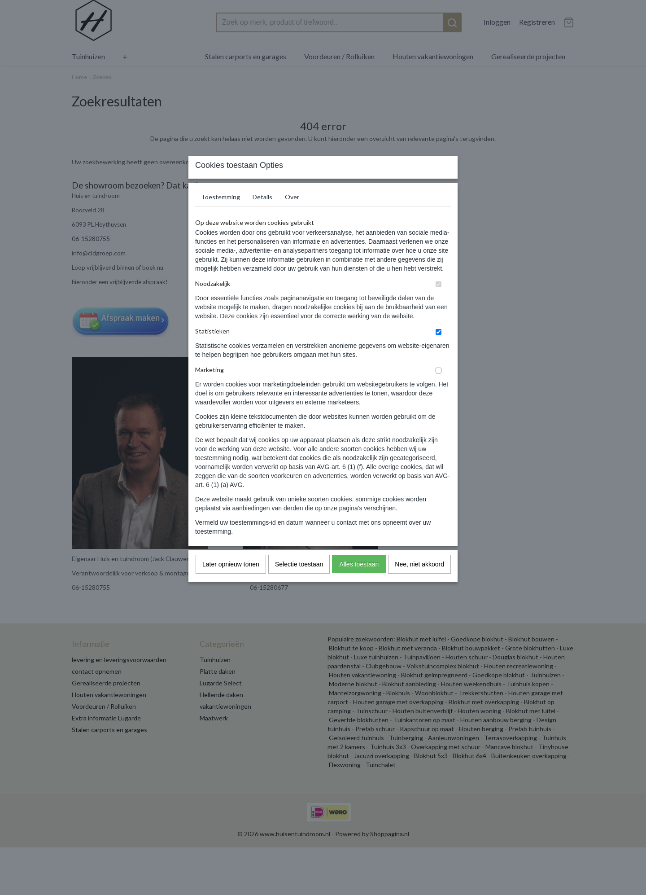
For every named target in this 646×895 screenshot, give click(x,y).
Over (292, 215)
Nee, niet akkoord (419, 582)
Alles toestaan (359, 582)
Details (262, 215)
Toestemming (220, 215)
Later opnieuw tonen (230, 582)
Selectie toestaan (299, 582)
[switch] (438, 302)
